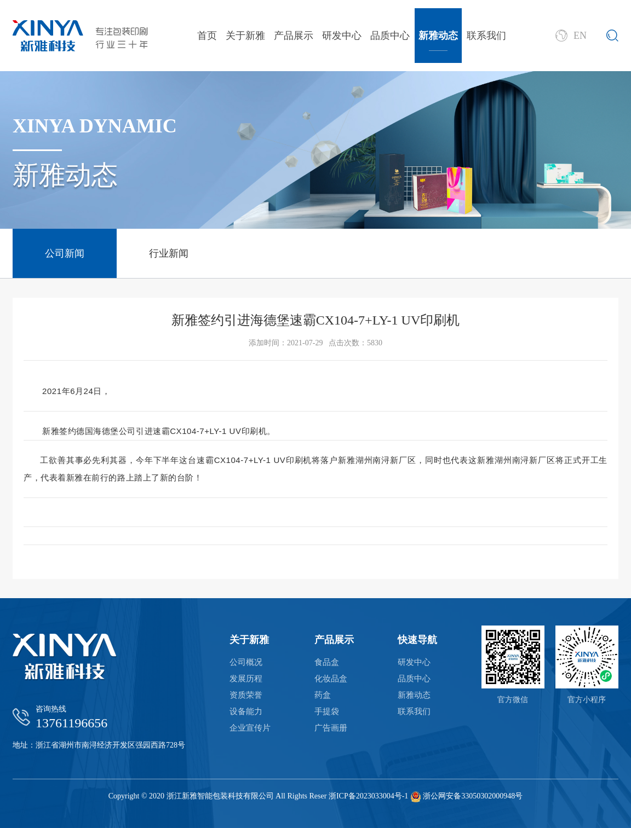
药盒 (322, 695)
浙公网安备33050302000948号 (473, 796)
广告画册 (330, 727)
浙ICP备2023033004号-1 (368, 796)
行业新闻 (168, 253)
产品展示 (293, 35)
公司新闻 (64, 253)
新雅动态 (438, 35)
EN (571, 36)
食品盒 (326, 662)
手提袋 (326, 711)
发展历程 (246, 678)
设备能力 (246, 711)
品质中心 (390, 35)
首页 (207, 35)
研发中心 (342, 35)
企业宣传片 (250, 727)
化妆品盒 (330, 678)
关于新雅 (245, 35)
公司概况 (246, 662)
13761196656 (71, 723)
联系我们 (486, 35)
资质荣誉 (246, 695)
